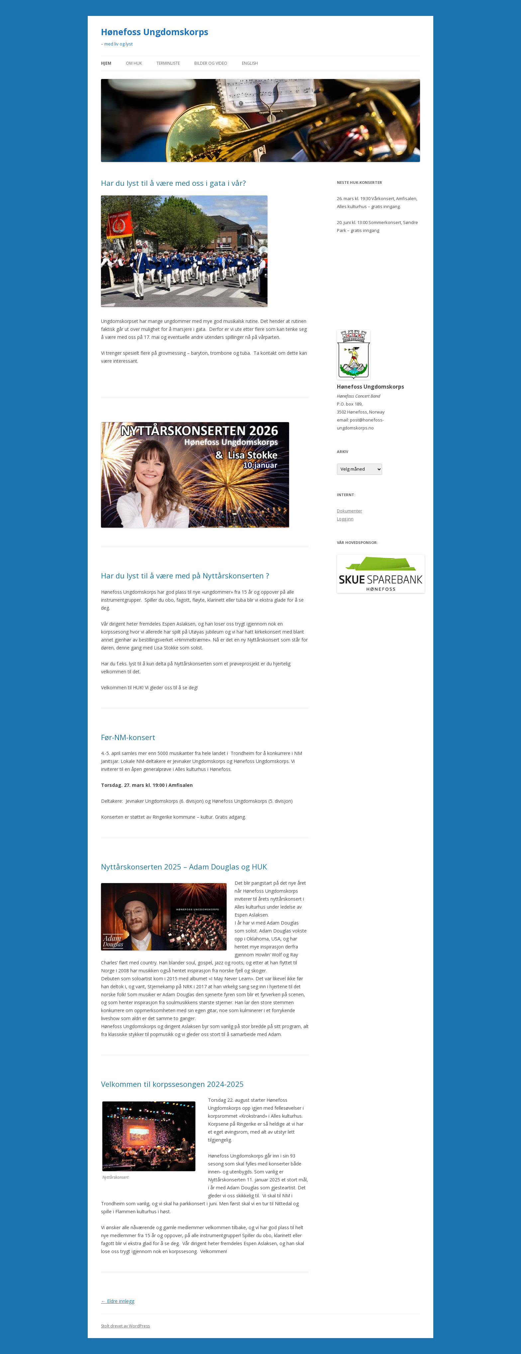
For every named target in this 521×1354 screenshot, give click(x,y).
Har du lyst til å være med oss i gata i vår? (173, 183)
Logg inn (345, 519)
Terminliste (168, 63)
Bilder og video (210, 63)
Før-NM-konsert (128, 737)
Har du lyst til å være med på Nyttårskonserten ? (185, 575)
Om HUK (134, 63)
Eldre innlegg (117, 1301)
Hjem (106, 63)
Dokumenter (349, 511)
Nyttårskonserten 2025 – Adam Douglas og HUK (184, 866)
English (250, 63)
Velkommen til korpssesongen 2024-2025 (172, 1084)
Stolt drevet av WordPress (125, 1326)
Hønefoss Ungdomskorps (154, 32)
